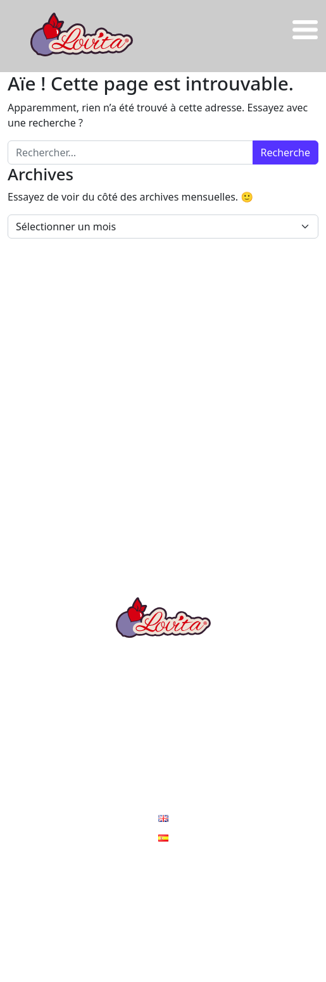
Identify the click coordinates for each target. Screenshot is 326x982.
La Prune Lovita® (163, 669)
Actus (163, 770)
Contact (163, 796)
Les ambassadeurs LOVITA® (163, 720)
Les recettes (163, 694)
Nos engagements (163, 745)
